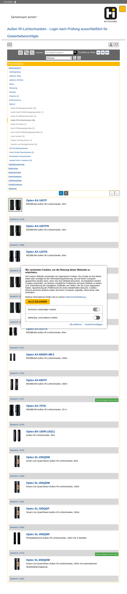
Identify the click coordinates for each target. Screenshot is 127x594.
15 (98, 52)
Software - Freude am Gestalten (110, 14)
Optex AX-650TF (36, 380)
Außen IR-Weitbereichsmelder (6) (23, 116)
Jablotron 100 (15, 76)
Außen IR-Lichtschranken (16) (23, 120)
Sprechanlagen (15, 176)
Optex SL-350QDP (37, 508)
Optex (12, 104)
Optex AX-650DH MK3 (40, 354)
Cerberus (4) (14, 96)
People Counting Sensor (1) (21, 140)
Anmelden (9, 2)
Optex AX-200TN (36, 328)
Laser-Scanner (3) (17, 136)
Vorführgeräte (15, 72)
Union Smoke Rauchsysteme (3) (21, 152)
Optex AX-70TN (36, 405)
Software (12, 189)
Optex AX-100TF (36, 200)
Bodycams (13, 168)
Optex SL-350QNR (38, 534)
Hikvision (13, 88)
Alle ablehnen (75, 324)
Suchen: (40, 52)
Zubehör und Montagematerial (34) (24, 144)
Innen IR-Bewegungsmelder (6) (23, 128)
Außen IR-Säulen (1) (18, 124)
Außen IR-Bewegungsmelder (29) (23, 108)
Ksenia (12, 92)
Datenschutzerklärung (75, 297)
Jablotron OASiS (16, 80)
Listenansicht (75, 58)
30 (103, 52)
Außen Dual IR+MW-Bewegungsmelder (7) (27, 112)
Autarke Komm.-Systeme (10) (20, 160)
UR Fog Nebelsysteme (18, 148)
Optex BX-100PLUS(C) (40, 431)
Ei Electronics (15, 100)
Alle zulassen (37, 301)
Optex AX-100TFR (37, 226)
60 (107, 52)
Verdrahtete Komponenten (20, 156)
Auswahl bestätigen (93, 324)
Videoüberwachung (16, 164)
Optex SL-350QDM (38, 482)
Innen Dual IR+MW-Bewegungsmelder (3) (27, 132)
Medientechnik (14, 172)
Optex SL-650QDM (38, 559)
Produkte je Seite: (87, 52)
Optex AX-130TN (36, 251)
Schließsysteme (15, 185)
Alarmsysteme (14, 68)
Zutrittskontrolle (15, 180)
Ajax (11, 84)
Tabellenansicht (79, 58)
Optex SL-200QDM (38, 457)
